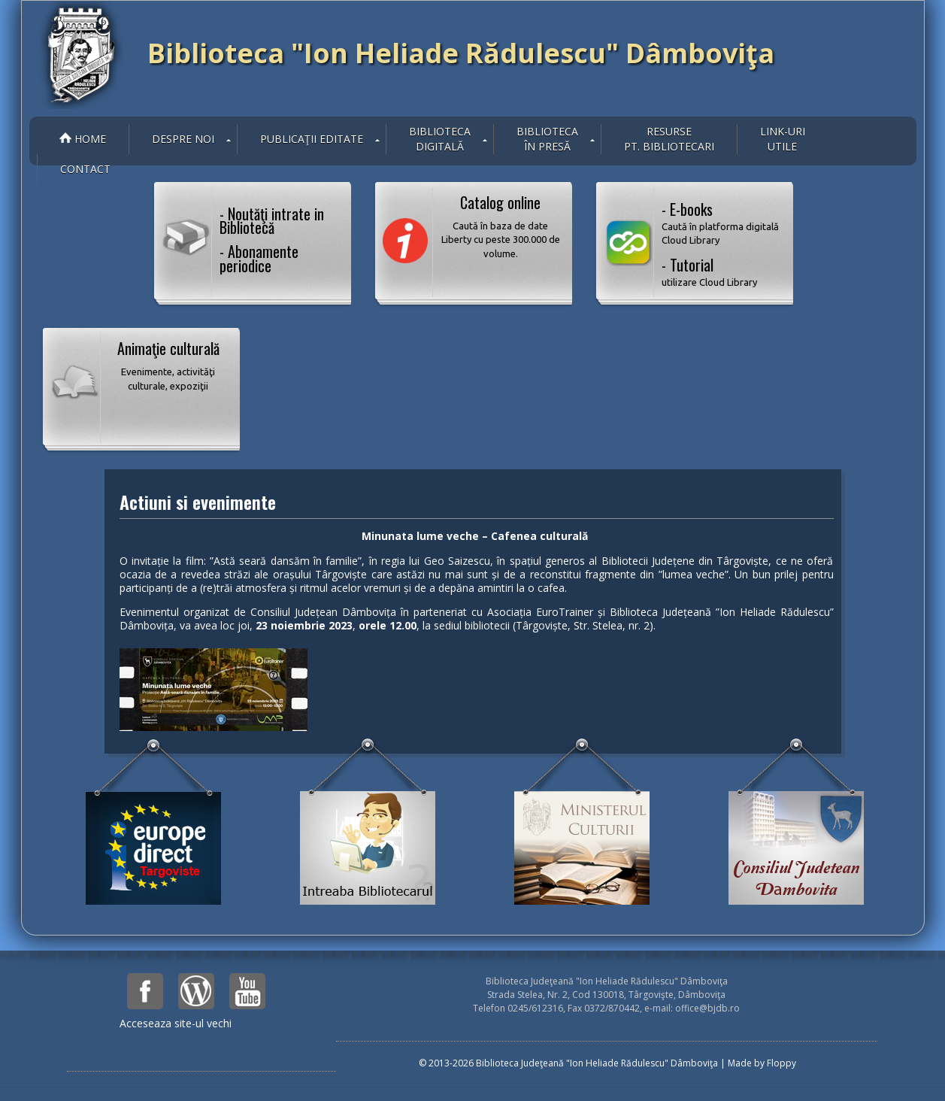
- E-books (722, 222)
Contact (85, 169)
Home (82, 139)
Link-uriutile (782, 138)
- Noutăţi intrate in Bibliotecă (272, 220)
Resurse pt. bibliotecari (669, 138)
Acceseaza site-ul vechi (176, 1023)
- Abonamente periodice (259, 258)
